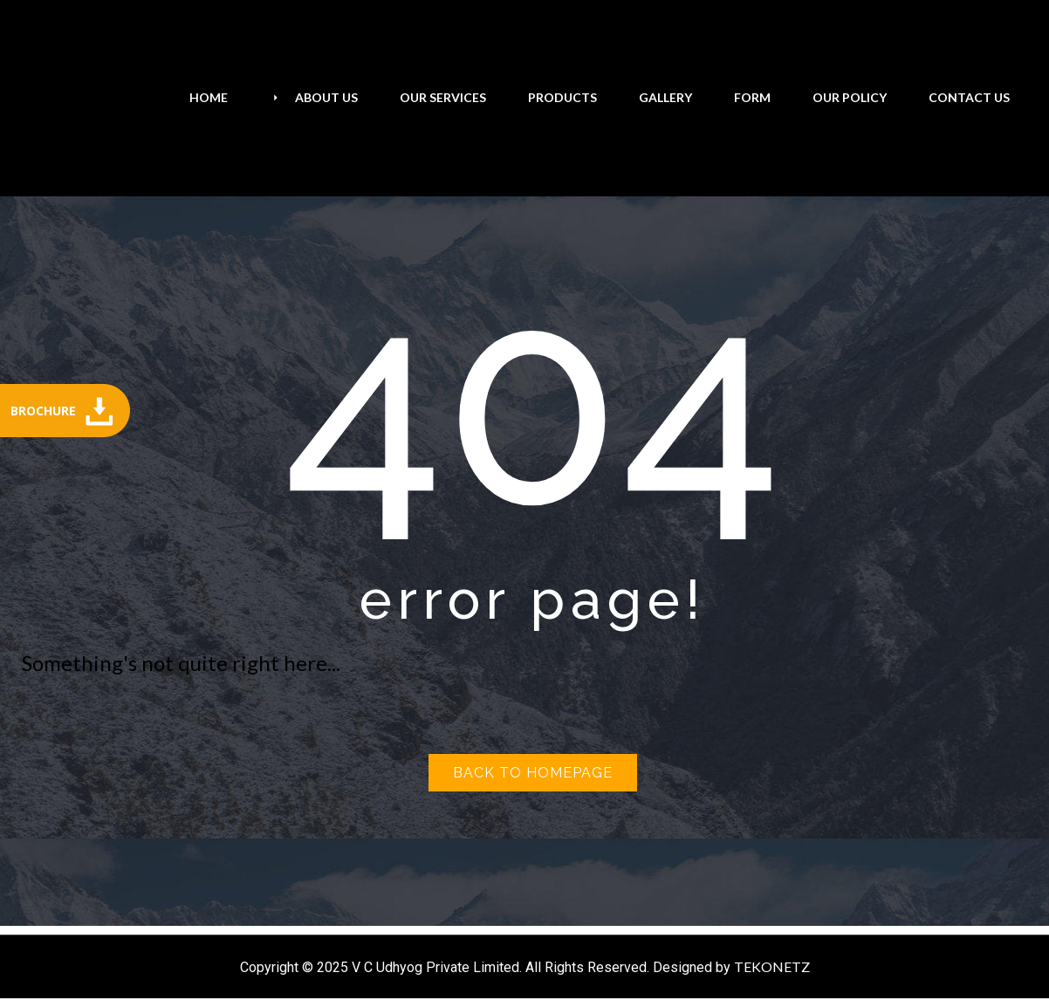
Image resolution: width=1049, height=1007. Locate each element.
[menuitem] (209, 98)
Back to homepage (533, 772)
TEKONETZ (772, 966)
